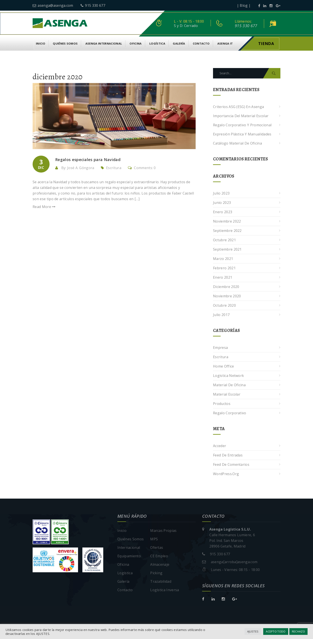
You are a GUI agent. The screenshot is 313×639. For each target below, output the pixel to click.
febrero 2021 (224, 268)
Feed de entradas (228, 455)
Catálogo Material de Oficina (237, 143)
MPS (154, 539)
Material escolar (226, 394)
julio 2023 (221, 193)
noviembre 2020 (227, 296)
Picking (156, 573)
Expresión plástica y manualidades (242, 134)
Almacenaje (159, 564)
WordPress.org (226, 473)
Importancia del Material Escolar (240, 115)
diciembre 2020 (226, 286)
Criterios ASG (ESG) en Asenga (238, 106)
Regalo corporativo (229, 413)
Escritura (113, 167)
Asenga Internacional (103, 43)
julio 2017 (221, 314)
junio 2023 (222, 202)
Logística (157, 43)
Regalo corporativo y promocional (242, 125)
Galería (179, 43)
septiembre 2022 (227, 230)
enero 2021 (222, 277)
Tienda (266, 43)
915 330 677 (93, 5)
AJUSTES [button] (252, 631)
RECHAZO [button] (298, 631)
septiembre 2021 (227, 249)
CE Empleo (159, 556)
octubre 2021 (224, 240)
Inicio (40, 43)
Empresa (220, 347)
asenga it (225, 43)
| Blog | (244, 5)
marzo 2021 (223, 258)
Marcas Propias (163, 530)
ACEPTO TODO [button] (276, 631)
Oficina (136, 43)
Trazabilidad (160, 581)
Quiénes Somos (65, 43)
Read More (44, 206)
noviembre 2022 (227, 221)
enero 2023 (222, 212)
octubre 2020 (224, 305)
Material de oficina (229, 385)
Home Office (223, 366)
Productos (221, 403)
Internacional (128, 547)
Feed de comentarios (231, 464)
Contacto (201, 43)
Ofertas (156, 547)
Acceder (219, 445)
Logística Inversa (164, 589)
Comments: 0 (142, 167)
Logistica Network (228, 375)
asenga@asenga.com (53, 5)
